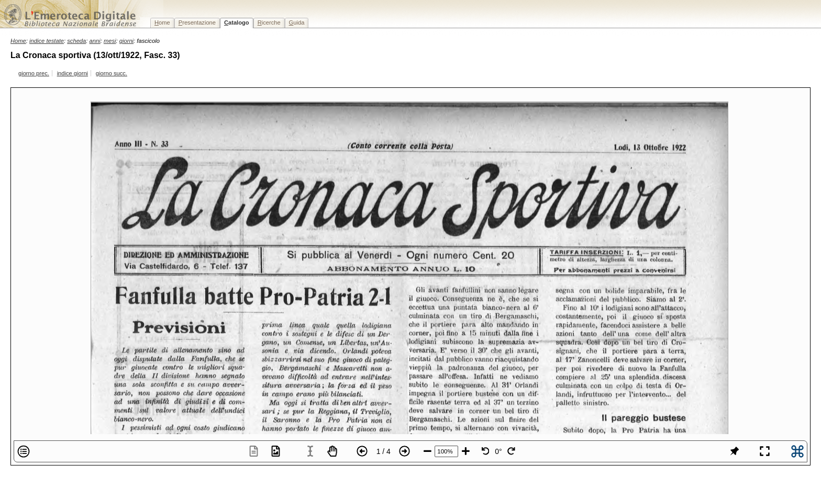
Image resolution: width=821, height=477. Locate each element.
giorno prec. (33, 73)
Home (18, 41)
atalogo (236, 22)
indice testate (46, 41)
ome (162, 22)
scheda (76, 41)
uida (297, 22)
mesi (110, 41)
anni (95, 41)
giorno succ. (111, 73)
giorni (126, 41)
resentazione (197, 22)
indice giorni (72, 73)
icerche (269, 22)
